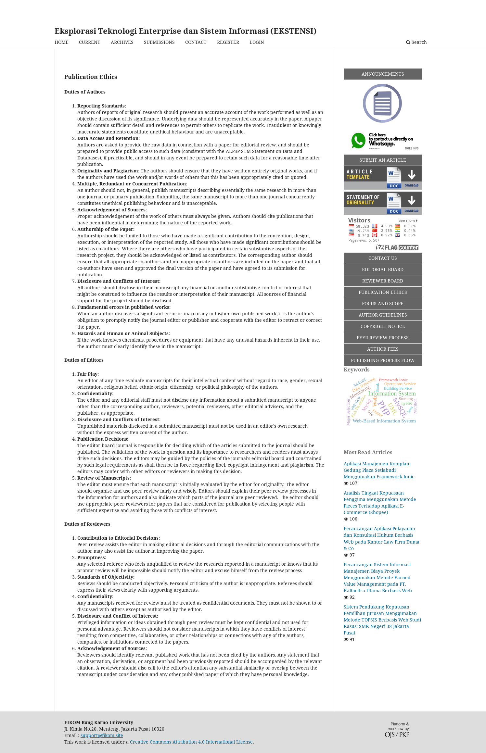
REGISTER (228, 42)
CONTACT (196, 42)
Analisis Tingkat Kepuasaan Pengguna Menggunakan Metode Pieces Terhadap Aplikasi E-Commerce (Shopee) (380, 502)
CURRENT (89, 42)
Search (416, 42)
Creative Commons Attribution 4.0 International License (191, 742)
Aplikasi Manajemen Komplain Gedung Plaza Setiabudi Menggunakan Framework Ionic (379, 470)
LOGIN (256, 42)
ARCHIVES (122, 42)
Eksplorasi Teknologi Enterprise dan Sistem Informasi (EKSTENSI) (186, 30)
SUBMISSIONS (159, 42)
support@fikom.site (102, 735)
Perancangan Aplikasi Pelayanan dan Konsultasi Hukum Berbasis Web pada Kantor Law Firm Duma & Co (381, 538)
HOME (62, 42)
